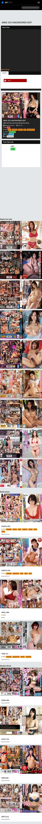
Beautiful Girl (16, 656)
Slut (25, 129)
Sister (26, 573)
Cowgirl (30, 529)
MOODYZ (11, 134)
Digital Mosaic (30, 129)
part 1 (7, 80)
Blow (9, 129)
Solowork (14, 129)
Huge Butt (28, 656)
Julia (8, 127)
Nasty (19, 529)
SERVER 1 (4, 73)
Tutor (3, 531)
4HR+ (35, 529)
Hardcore (25, 529)
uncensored (10, 136)
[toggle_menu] (39, 2)
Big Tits (20, 129)
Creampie (9, 529)
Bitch (30, 573)
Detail (13, 149)
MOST (7, 2)
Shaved (22, 656)
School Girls (16, 573)
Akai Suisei (12, 132)
